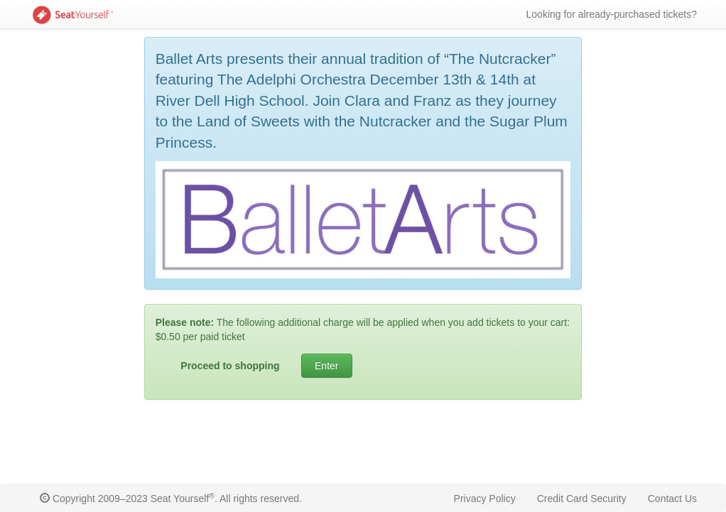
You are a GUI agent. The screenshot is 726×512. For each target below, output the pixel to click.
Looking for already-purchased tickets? (611, 14)
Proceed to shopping (229, 365)
